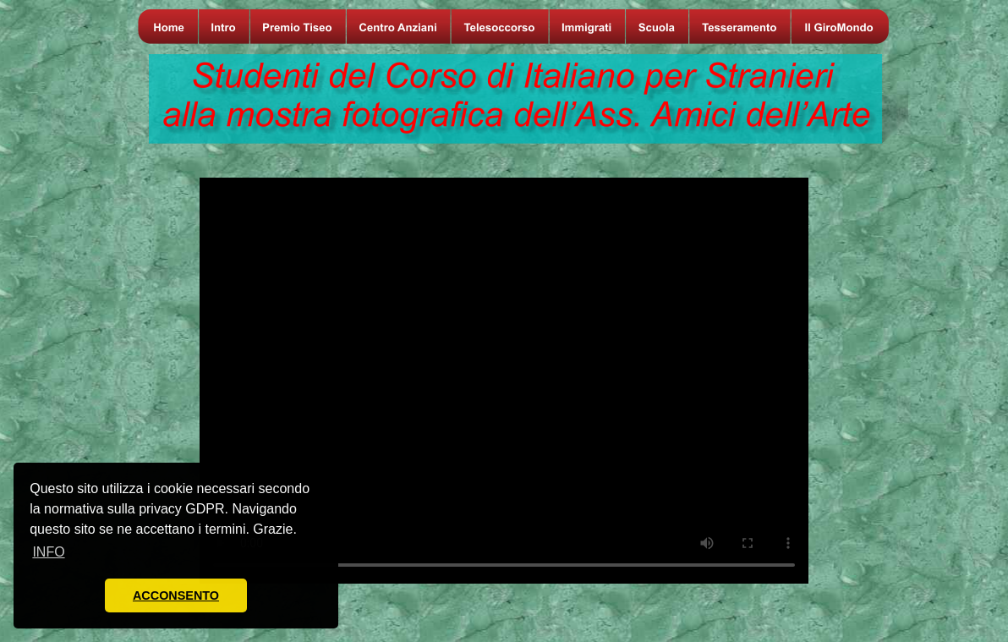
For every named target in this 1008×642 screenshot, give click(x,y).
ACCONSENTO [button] (176, 595)
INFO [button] (48, 552)
